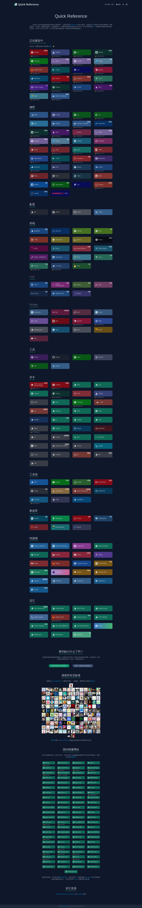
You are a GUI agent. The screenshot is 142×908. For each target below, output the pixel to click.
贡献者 (92, 681)
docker (76, 879)
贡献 (49, 46)
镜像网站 (73, 757)
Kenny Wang (65, 906)
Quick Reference (56, 681)
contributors (65, 740)
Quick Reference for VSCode (65, 894)
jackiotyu (80, 894)
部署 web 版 (63, 877)
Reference (73, 24)
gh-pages (88, 877)
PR (95, 26)
